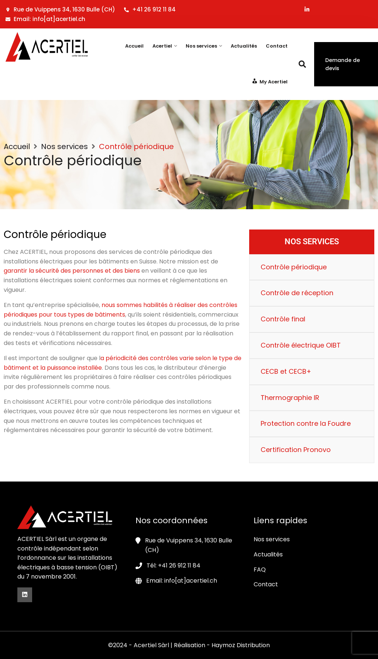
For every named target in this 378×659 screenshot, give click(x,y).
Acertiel (162, 45)
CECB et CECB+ (286, 371)
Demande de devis (342, 64)
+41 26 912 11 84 (150, 9)
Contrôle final (283, 319)
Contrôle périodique (294, 267)
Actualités (244, 45)
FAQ (260, 569)
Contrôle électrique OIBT (301, 345)
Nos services (201, 45)
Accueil (134, 45)
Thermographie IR (290, 397)
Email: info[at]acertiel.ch (45, 19)
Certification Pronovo (296, 449)
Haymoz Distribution (241, 645)
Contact (277, 45)
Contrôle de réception (297, 292)
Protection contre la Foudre (306, 423)
